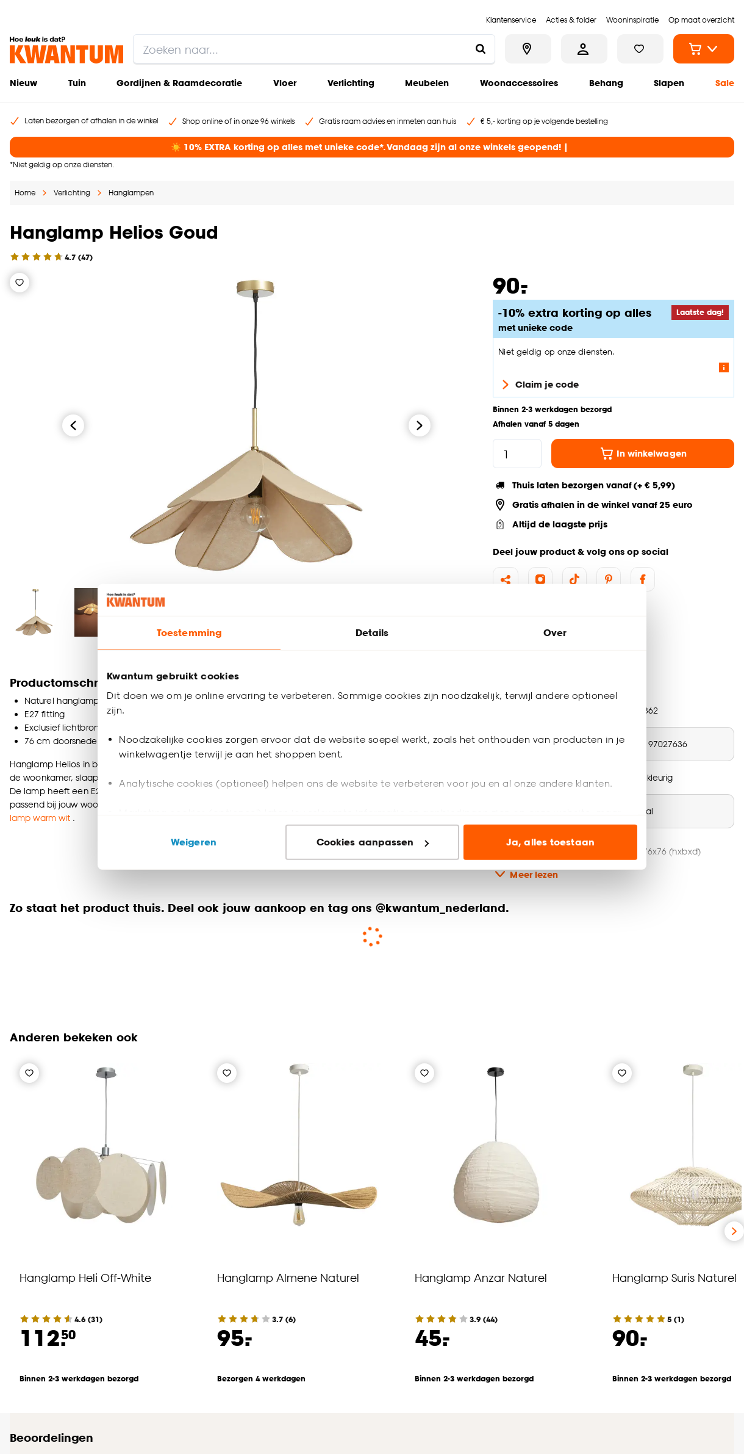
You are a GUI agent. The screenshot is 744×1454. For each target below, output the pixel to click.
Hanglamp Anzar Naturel (481, 1277)
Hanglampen (131, 192)
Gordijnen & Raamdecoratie (179, 83)
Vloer (284, 83)
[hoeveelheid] (517, 453)
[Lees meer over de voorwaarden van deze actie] (724, 367)
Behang (606, 83)
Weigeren (193, 842)
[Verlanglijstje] (19, 282)
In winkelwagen (643, 453)
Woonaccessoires (519, 83)
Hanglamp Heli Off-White (85, 1277)
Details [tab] (372, 632)
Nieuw (23, 83)
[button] (372, 965)
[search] (314, 48)
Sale (724, 83)
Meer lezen (525, 874)
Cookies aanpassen (373, 842)
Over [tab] (555, 632)
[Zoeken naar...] (480, 49)
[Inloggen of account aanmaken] (584, 48)
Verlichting (350, 83)
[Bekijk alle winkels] (528, 48)
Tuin (77, 83)
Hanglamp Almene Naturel (288, 1277)
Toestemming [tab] (189, 632)
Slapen (669, 83)
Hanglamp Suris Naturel (674, 1277)
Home (25, 192)
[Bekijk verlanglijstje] (640, 48)
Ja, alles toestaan (550, 842)
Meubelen (427, 83)
